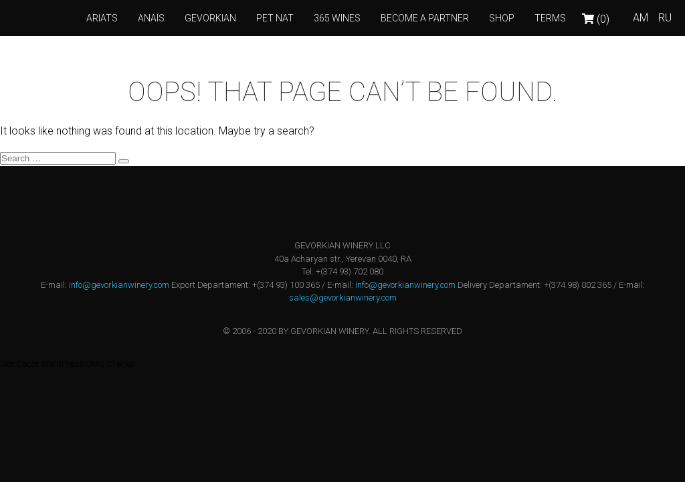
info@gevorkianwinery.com (119, 285)
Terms (550, 18)
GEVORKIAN (210, 18)
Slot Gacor (19, 364)
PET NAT (275, 18)
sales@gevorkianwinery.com (343, 298)
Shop (501, 18)
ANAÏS (151, 18)
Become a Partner (425, 18)
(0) (595, 19)
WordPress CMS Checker (88, 364)
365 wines (337, 18)
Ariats (102, 18)
